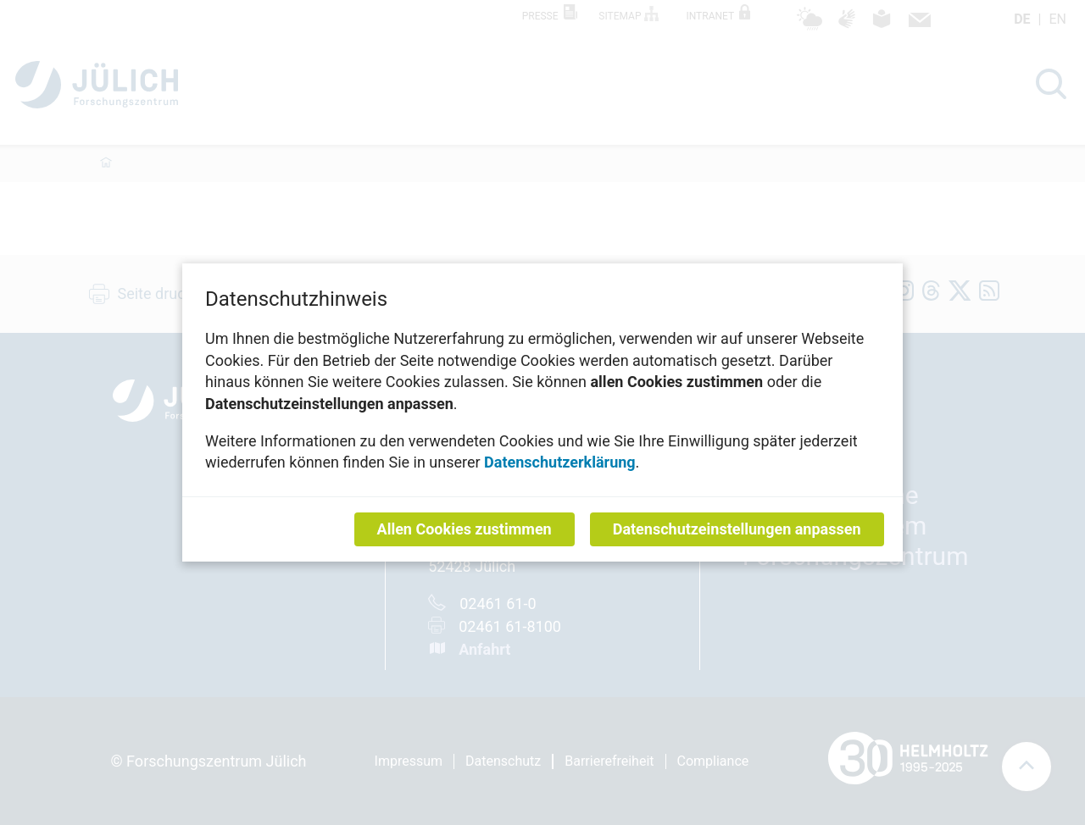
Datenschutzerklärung (560, 462)
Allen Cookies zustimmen (464, 529)
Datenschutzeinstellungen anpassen (737, 529)
